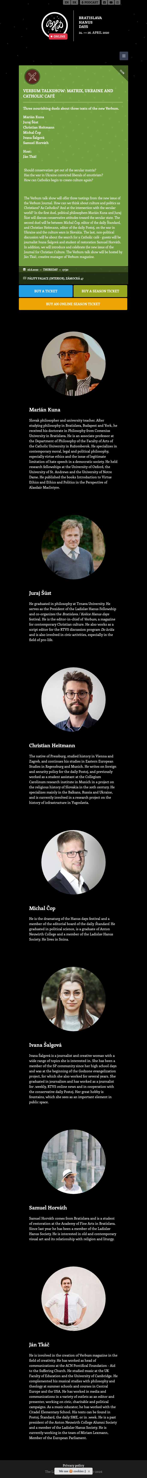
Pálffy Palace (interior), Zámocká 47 (55, 278)
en (67, 2)
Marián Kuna (33, 117)
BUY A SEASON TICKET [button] (100, 291)
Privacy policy (73, 1465)
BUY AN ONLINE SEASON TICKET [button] (73, 304)
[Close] (89, 1470)
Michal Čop (32, 132)
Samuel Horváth (36, 142)
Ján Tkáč (29, 156)
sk (74, 2)
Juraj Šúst (30, 122)
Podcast (90, 2)
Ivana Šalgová (33, 137)
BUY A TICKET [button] (45, 291)
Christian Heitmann (38, 127)
